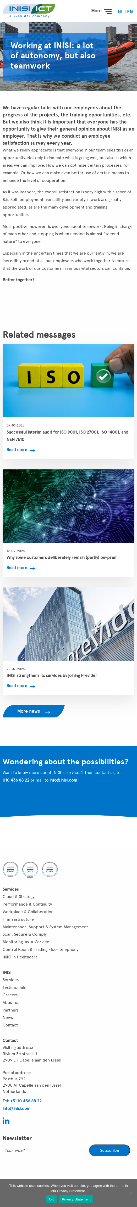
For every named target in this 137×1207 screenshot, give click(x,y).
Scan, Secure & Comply (25, 934)
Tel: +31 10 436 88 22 (22, 1100)
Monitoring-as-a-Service (26, 941)
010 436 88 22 (16, 780)
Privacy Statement (76, 1199)
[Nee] (130, 1193)
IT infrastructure (18, 919)
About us (11, 1002)
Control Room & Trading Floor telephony (40, 949)
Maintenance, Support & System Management (45, 926)
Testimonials (14, 987)
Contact (10, 1025)
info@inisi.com (63, 780)
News (8, 1017)
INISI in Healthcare (20, 957)
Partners (11, 1010)
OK (51, 1199)
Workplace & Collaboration (28, 911)
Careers (10, 994)
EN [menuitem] (130, 11)
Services (11, 979)
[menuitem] (121, 11)
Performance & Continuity (27, 904)
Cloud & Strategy (18, 896)
